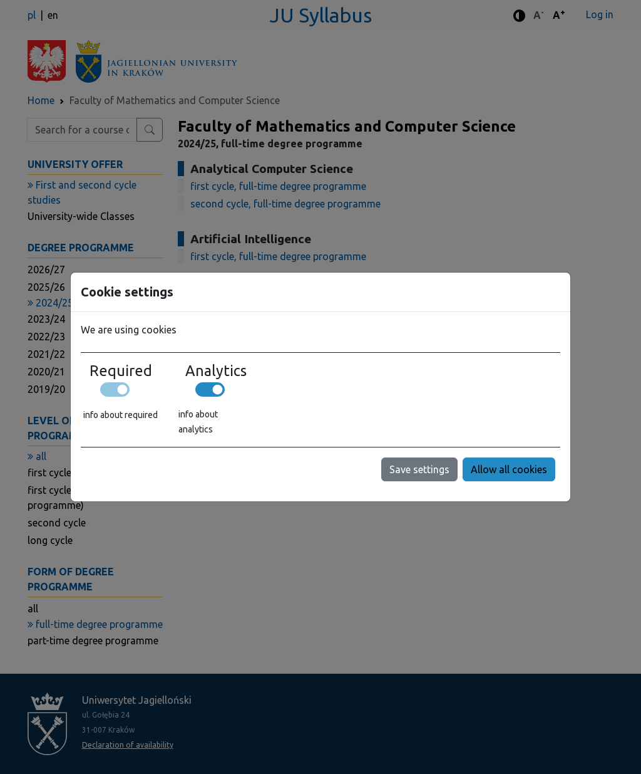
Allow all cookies (509, 469)
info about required (120, 415)
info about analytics (198, 421)
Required (121, 370)
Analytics (216, 370)
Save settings (419, 469)
